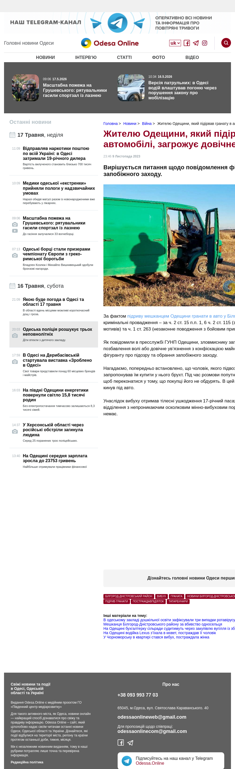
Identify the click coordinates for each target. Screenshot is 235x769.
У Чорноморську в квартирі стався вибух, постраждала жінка (156, 637)
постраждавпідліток (148, 601)
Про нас (170, 684)
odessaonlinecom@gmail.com (152, 731)
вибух (161, 596)
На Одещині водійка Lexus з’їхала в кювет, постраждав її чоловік (159, 633)
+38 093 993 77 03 (138, 695)
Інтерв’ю (86, 57)
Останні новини (30, 122)
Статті (124, 57)
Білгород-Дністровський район (128, 596)
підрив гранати (116, 601)
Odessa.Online (150, 763)
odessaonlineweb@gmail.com (152, 717)
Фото (158, 57)
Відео (192, 57)
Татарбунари (178, 601)
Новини (45, 57)
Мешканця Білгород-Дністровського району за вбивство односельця (162, 624)
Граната (177, 596)
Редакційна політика (27, 762)
